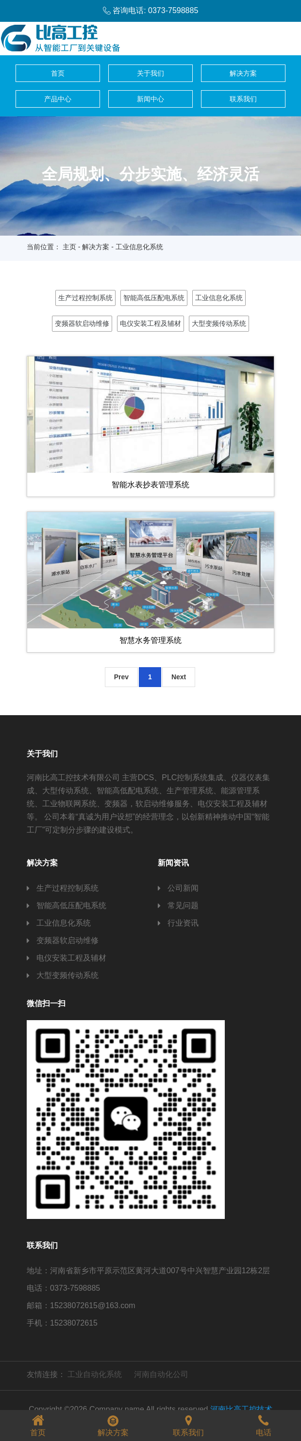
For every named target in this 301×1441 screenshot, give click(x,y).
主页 (69, 247)
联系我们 (243, 99)
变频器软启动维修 (82, 323)
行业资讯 (183, 923)
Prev (121, 677)
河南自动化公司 (161, 1374)
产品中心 (57, 99)
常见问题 (183, 905)
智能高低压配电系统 (153, 298)
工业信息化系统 (219, 298)
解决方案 (243, 73)
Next (178, 677)
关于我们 (150, 73)
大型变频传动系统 (219, 323)
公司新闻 (183, 888)
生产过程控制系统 (85, 298)
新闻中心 (150, 99)
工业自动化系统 (94, 1374)
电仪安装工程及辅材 (150, 323)
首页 (58, 73)
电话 (263, 1424)
